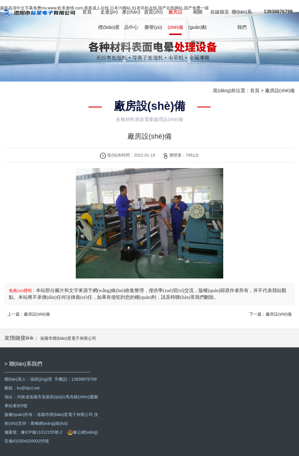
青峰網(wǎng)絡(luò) (49, 423)
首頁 (87, 11)
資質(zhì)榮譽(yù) (153, 19)
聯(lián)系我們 (242, 19)
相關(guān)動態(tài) (197, 27)
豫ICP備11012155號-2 (41, 432)
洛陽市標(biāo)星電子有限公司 (68, 338)
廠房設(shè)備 (175, 19)
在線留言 (219, 11)
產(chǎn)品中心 (131, 19)
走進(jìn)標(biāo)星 (109, 19)
